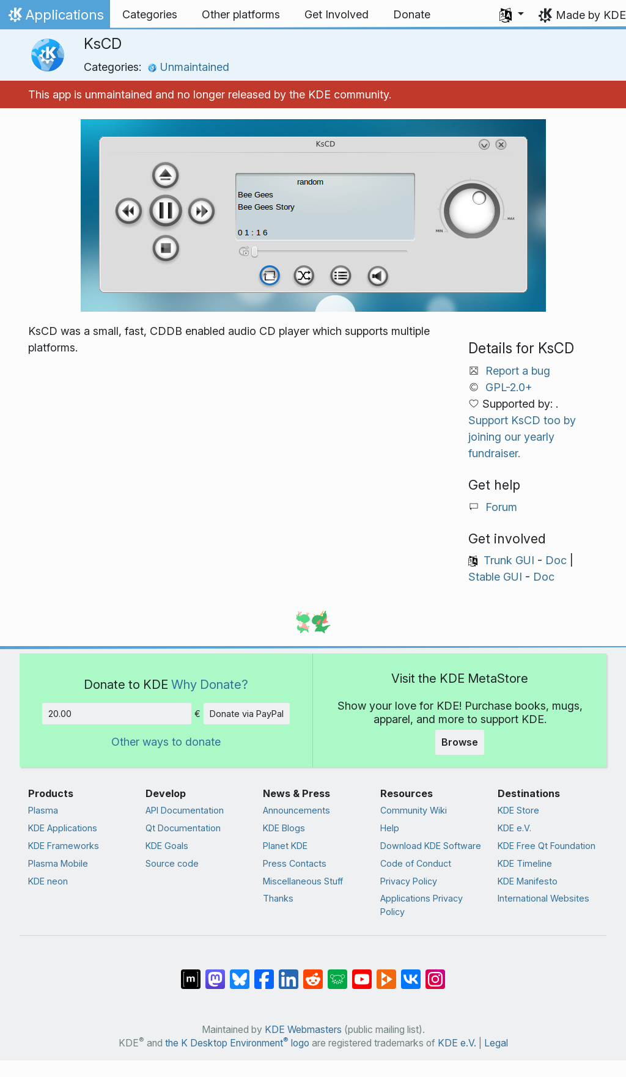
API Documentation (184, 810)
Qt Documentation (183, 828)
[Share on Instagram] (435, 973)
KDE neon (48, 881)
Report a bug (517, 370)
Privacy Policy (408, 881)
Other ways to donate (166, 741)
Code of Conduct (415, 863)
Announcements (296, 810)
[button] (511, 14)
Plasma (43, 810)
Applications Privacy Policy (421, 905)
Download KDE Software (430, 845)
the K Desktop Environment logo (237, 1043)
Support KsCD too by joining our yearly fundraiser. (522, 437)
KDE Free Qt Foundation (546, 845)
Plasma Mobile (58, 863)
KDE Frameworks (63, 845)
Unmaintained (188, 67)
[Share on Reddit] (313, 973)
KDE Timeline (525, 863)
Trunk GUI (509, 560)
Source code (172, 863)
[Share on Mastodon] (215, 973)
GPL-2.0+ (508, 387)
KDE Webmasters (303, 1029)
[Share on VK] (411, 973)
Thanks (278, 898)
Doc (556, 560)
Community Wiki (413, 810)
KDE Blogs (284, 828)
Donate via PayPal (247, 713)
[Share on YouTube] (362, 973)
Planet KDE (285, 845)
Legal (496, 1043)
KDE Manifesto (528, 881)
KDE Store (518, 810)
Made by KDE (591, 15)
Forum (501, 507)
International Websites (543, 898)
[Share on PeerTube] (386, 973)
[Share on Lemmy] (337, 973)
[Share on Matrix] (191, 973)
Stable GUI (495, 576)
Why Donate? (209, 684)
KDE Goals (166, 845)
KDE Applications (62, 828)
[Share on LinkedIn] (288, 973)
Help (389, 828)
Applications (55, 17)
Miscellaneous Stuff (303, 881)
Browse (459, 742)
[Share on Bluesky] (239, 973)
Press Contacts (294, 863)
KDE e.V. (514, 828)
